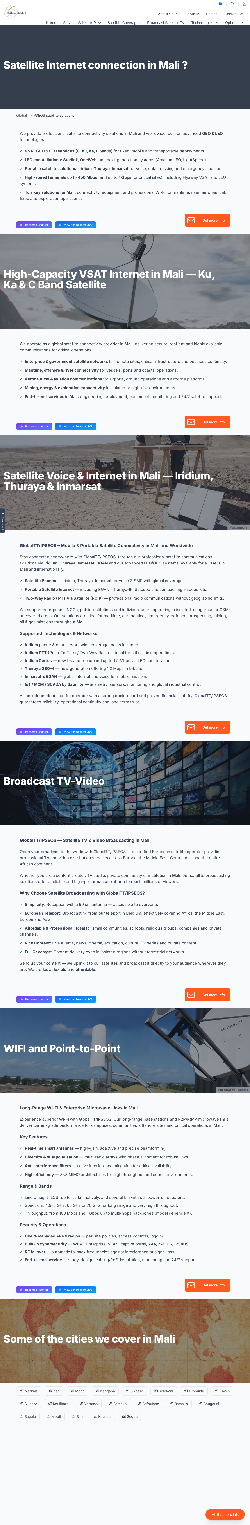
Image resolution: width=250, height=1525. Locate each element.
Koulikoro (58, 1404)
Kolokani (163, 1391)
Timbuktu (194, 1391)
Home (51, 23)
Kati (54, 1391)
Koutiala (102, 1416)
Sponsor (192, 14)
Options (234, 23)
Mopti (78, 1391)
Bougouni (209, 1404)
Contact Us (234, 14)
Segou (130, 1416)
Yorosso (89, 1404)
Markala (29, 1391)
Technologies (204, 23)
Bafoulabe (148, 1404)
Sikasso (134, 1391)
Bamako (118, 1404)
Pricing (212, 14)
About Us (168, 14)
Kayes (222, 1391)
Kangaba (105, 1391)
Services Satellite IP (82, 23)
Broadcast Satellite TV (165, 23)
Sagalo (28, 1416)
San (77, 1416)
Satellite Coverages (124, 23)
